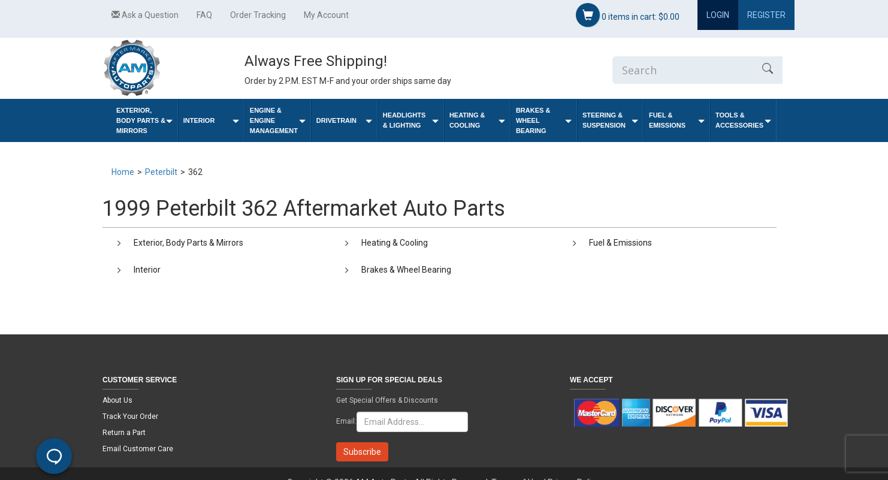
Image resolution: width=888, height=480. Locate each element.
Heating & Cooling (477, 120)
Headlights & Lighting (411, 120)
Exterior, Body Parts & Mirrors (144, 120)
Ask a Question (145, 15)
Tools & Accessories (743, 120)
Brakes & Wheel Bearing (544, 120)
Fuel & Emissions (677, 120)
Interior (211, 121)
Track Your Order (130, 416)
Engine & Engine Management (278, 120)
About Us (117, 400)
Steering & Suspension (610, 120)
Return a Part (124, 432)
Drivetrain (344, 121)
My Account (326, 15)
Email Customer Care (137, 449)
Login (717, 15)
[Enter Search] (682, 70)
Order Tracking (258, 15)
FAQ (204, 15)
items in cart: (627, 15)
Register (766, 15)
